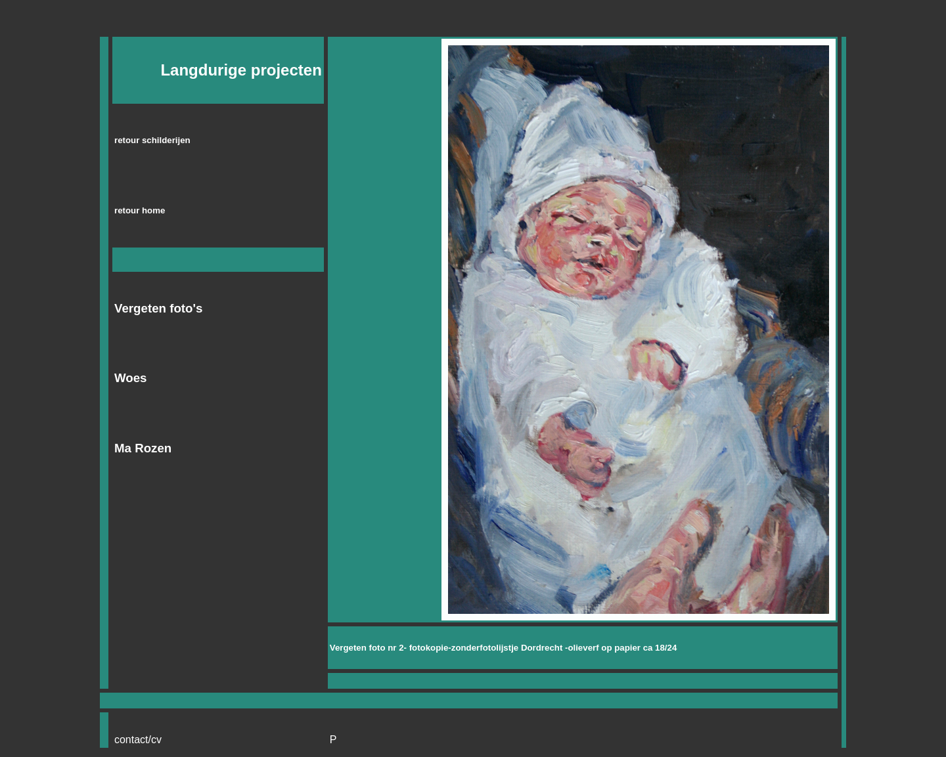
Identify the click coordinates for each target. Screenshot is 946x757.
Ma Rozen (142, 448)
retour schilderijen (152, 140)
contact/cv (138, 739)
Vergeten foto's (158, 308)
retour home (139, 210)
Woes (130, 378)
